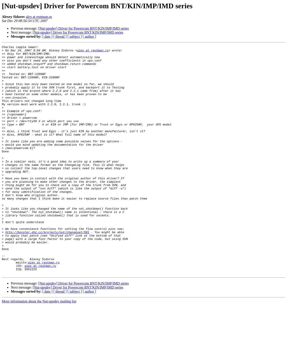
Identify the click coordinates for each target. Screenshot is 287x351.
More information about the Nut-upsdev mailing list (39, 347)
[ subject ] (74, 36)
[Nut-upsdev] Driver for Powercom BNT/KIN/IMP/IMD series (83, 28)
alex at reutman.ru (39, 17)
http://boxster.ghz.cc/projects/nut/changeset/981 (47, 270)
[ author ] (89, 36)
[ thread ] (60, 36)
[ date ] (47, 36)
